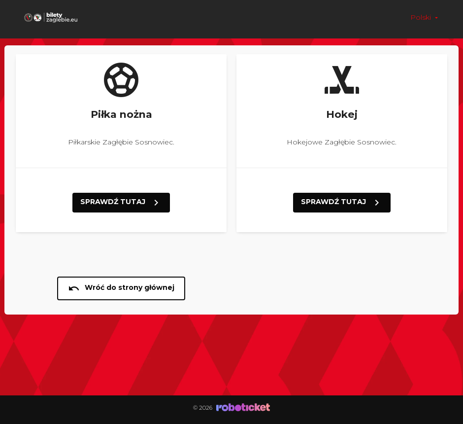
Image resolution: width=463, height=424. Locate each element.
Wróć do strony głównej (121, 288)
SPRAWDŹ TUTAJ (121, 203)
